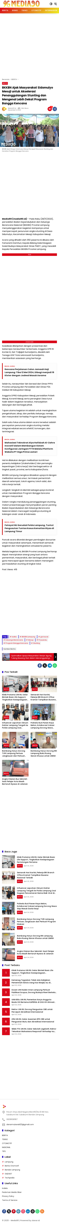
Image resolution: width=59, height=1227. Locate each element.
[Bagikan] (55, 109)
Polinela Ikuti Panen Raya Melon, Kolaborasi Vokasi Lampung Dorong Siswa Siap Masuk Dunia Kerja (42, 725)
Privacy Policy (8, 1196)
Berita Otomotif (12, 1166)
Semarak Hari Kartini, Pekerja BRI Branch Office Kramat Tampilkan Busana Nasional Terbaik (43, 697)
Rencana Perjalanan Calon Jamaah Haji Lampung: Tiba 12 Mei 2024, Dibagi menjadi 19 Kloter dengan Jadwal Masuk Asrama (29, 372)
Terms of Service (9, 1200)
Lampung (9, 1162)
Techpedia (9, 1177)
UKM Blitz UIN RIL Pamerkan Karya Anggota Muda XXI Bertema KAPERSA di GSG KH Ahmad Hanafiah (33, 1000)
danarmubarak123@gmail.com (20, 1124)
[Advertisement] (29, 45)
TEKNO (5, 1139)
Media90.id (12, 108)
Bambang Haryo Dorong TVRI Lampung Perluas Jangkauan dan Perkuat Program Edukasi (13, 753)
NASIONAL (6, 1147)
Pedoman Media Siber (12, 1192)
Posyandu (43, 640)
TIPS (4, 1151)
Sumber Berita (9, 649)
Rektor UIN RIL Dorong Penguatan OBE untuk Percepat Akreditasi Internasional (32, 1010)
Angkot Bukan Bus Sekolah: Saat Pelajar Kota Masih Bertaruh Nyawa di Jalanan (15, 781)
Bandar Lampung (12, 1169)
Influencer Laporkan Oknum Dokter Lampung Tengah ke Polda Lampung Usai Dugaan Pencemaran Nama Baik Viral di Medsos (15, 725)
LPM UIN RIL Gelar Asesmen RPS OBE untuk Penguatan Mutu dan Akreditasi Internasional (33, 1020)
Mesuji (30, 640)
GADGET (8, 1173)
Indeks (5, 1188)
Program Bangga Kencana (17, 643)
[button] (51, 3)
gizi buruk (44, 637)
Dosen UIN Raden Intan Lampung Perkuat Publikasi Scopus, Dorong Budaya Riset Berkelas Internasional (34, 991)
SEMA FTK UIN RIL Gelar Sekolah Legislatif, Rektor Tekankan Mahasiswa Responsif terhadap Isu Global (34, 1030)
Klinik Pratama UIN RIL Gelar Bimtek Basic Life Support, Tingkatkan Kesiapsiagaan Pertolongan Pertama (15, 697)
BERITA (5, 83)
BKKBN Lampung (28, 637)
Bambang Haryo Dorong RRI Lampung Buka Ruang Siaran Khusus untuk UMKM (44, 753)
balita (14, 637)
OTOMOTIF (7, 1143)
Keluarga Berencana (14, 640)
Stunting (36, 643)
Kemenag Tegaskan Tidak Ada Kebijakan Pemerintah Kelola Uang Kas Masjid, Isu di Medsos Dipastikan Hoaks (31, 981)
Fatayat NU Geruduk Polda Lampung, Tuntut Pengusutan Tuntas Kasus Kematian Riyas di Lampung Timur (29, 528)
